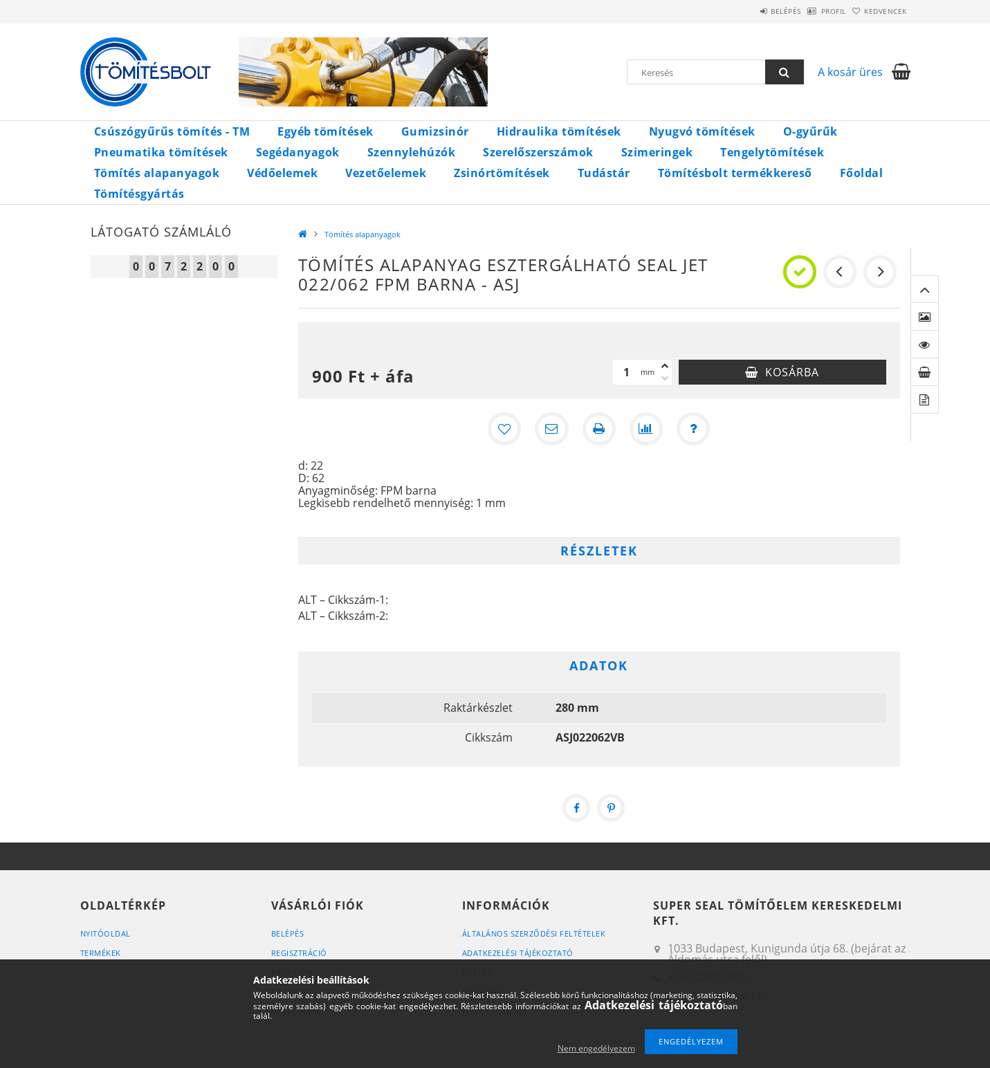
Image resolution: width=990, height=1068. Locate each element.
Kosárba (792, 372)
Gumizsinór (435, 131)
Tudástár (604, 173)
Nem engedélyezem (596, 1048)
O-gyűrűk (810, 131)
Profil (812, 11)
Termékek (100, 953)
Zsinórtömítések (502, 173)
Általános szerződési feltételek (534, 933)
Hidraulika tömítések (559, 131)
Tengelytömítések (772, 152)
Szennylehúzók (411, 152)
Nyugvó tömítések (702, 131)
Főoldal (861, 173)
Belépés (750, 11)
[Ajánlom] (552, 428)
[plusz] (665, 366)
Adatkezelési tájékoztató (518, 953)
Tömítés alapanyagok (157, 173)
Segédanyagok (298, 152)
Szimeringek (657, 152)
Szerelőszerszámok (538, 152)
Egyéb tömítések (325, 131)
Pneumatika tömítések (161, 152)
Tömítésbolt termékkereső (735, 173)
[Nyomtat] (599, 428)
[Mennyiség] (627, 372)
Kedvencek (878, 11)
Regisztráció (299, 953)
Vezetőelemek (385, 173)
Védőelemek (282, 173)
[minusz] (665, 378)
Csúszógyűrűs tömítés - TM (172, 131)
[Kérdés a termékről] (693, 428)
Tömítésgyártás (139, 193)
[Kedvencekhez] (505, 428)
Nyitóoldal (105, 933)
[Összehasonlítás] (646, 428)
